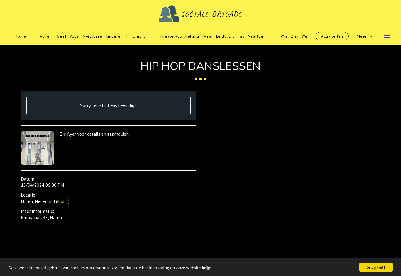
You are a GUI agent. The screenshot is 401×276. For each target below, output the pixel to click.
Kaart (62, 201)
